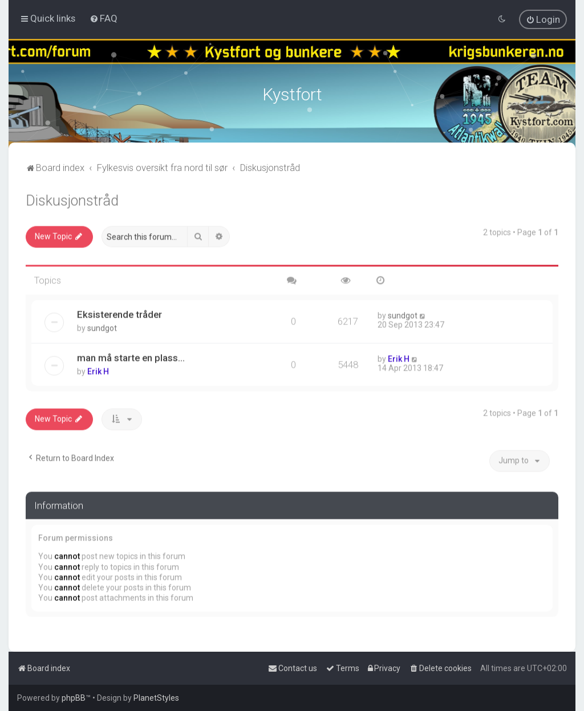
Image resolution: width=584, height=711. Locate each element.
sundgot (102, 325)
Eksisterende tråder (119, 311)
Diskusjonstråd (72, 198)
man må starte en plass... (131, 354)
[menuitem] (103, 17)
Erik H (98, 368)
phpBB (74, 697)
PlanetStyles (156, 697)
